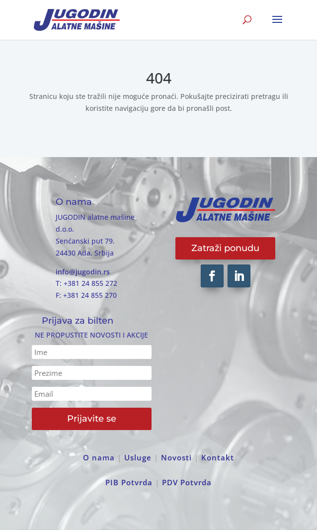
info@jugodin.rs (83, 271)
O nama (99, 457)
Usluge (138, 457)
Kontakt (217, 457)
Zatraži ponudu (225, 248)
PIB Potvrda (129, 482)
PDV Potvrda (187, 482)
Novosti (176, 457)
